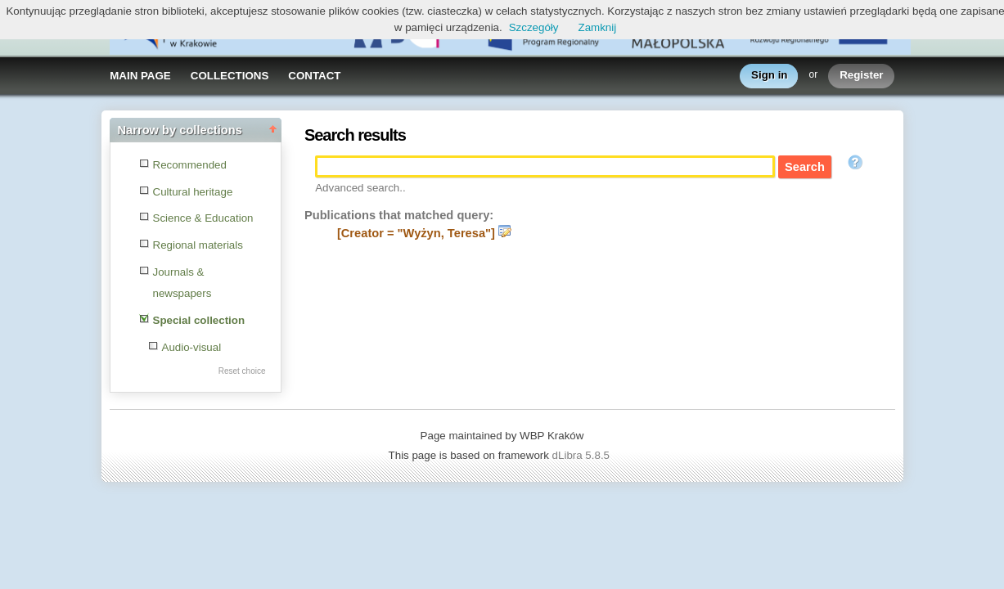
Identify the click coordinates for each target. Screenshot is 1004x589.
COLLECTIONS (230, 76)
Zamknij (597, 27)
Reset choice (242, 370)
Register (861, 75)
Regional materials (198, 245)
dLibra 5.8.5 (582, 455)
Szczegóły (534, 27)
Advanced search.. (360, 188)
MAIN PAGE (140, 76)
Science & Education (203, 218)
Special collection (199, 320)
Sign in (769, 75)
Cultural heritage (193, 192)
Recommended (190, 165)
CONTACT (314, 76)
